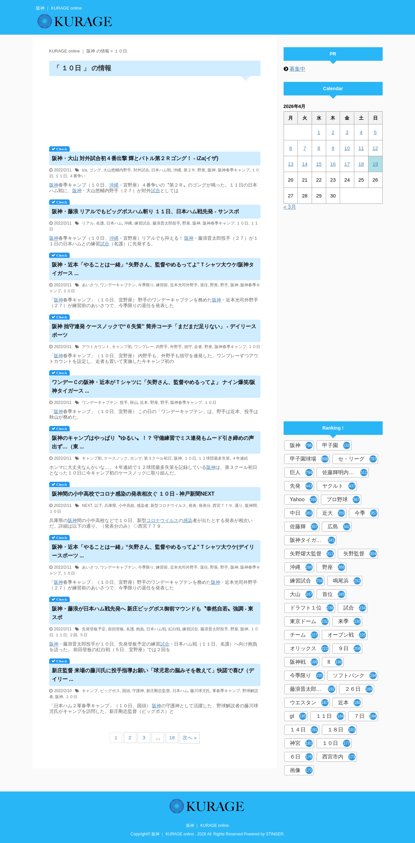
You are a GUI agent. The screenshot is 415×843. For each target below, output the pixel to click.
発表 (192, 505)
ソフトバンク (355, 675)
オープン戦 (347, 635)
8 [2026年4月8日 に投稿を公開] (319, 148)
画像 (301, 770)
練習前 (162, 285)
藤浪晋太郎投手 (166, 223)
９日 (349, 648)
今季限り (146, 285)
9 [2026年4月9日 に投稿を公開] (332, 148)
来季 (349, 621)
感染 (187, 520)
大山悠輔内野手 (117, 170)
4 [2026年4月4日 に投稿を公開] (361, 132)
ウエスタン (309, 702)
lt (335, 662)
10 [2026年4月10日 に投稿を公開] (347, 148)
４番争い (77, 176)
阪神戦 (304, 662)
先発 (301, 486)
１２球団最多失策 (214, 458)
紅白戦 (174, 629)
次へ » (190, 737)
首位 (333, 594)
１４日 (304, 729)
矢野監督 (360, 553)
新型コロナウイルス (168, 505)
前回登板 (116, 629)
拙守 (188, 346)
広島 (339, 526)
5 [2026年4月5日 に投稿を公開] (375, 132)
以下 (98, 505)
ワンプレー (144, 346)
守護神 (138, 690)
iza (84, 170)
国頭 (126, 690)
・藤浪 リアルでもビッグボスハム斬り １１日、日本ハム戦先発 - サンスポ (145, 211)
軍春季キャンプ (226, 690)
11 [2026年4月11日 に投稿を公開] (361, 148)
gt (298, 716)
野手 (224, 285)
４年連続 (240, 458)
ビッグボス (110, 690)
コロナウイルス (162, 520)
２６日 (359, 689)
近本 (144, 402)
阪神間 (251, 505)
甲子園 (337, 445)
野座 (201, 170)
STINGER (274, 834)
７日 (365, 716)
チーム (304, 635)
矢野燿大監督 (312, 553)
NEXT (87, 505)
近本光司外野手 (184, 285)
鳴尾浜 (347, 580)
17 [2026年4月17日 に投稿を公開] (347, 164)
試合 (155, 190)
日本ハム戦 (161, 170)
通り (239, 505)
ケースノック (116, 458)
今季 (366, 513)
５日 (83, 635)
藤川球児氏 (200, 690)
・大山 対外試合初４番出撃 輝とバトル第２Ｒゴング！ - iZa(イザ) (135, 158)
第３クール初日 (158, 458)
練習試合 (142, 223)
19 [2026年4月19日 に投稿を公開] (375, 164)
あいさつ (90, 285)
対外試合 (141, 170)
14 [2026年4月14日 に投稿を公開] (305, 164)
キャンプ (90, 690)
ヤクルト (339, 486)
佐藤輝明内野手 (344, 472)
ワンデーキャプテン (118, 285)
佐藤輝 (304, 526)
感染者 (143, 505)
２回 (73, 635)
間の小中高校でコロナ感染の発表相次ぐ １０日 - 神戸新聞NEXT (133, 494)
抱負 (140, 629)
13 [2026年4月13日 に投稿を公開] (291, 164)
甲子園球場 (309, 459)
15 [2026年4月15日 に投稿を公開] (319, 164)
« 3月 (290, 207)
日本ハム (114, 223)
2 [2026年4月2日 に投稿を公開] (332, 132)
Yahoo (303, 499)
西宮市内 (339, 756)
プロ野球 (343, 499)
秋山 (134, 402)
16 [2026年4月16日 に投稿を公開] (333, 164)
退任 (204, 285)
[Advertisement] (154, 108)
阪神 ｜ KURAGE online (207, 825)
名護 (100, 223)
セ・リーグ (357, 459)
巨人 (301, 472)
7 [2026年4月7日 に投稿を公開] (304, 148)
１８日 (342, 729)
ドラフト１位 (312, 608)
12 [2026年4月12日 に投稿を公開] (375, 148)
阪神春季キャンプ (234, 170)
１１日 (61, 176)
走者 (198, 346)
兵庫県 (110, 505)
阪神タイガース (312, 540)
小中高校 (126, 505)
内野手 (162, 346)
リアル (88, 223)
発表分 (205, 505)
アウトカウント (96, 346)
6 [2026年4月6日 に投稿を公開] (290, 148)
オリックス (309, 648)
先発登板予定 (94, 629)
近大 (333, 513)
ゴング (95, 170)
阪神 (212, 170)
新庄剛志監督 (158, 690)
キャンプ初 (122, 346)
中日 (301, 513)
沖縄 (177, 170)
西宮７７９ (222, 505)
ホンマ (136, 458)
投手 (124, 402)
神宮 (301, 743)
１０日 (242, 223)
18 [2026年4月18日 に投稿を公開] (361, 164)
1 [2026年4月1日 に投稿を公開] (319, 132)
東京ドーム (309, 621)
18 (172, 737)
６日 (301, 756)
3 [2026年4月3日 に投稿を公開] (347, 132)
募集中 (297, 69)
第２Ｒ (189, 170)
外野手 (176, 346)
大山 (301, 594)
